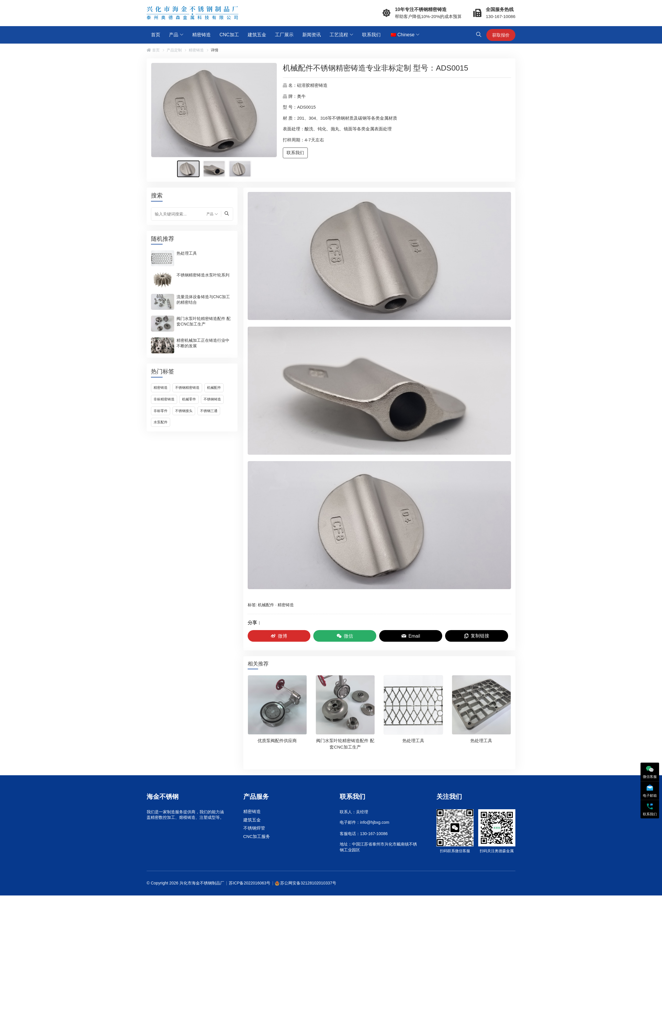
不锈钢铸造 (212, 399)
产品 (173, 34)
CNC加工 (229, 34)
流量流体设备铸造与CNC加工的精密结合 (203, 299)
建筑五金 (257, 34)
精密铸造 (201, 34)
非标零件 (161, 411)
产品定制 (174, 50)
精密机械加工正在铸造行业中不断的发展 (203, 343)
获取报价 (501, 35)
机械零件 (189, 399)
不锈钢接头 (184, 411)
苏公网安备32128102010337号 (308, 883)
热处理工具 (187, 253)
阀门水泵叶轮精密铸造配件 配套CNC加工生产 (204, 321)
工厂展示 (284, 34)
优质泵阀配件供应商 (277, 740)
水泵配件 (161, 422)
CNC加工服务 (256, 836)
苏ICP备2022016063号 (249, 883)
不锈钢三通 (208, 411)
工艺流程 (339, 34)
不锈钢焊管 (254, 828)
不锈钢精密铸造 (187, 388)
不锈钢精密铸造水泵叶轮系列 (203, 274)
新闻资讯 (311, 34)
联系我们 (371, 34)
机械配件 (214, 388)
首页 (155, 34)
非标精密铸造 (164, 399)
